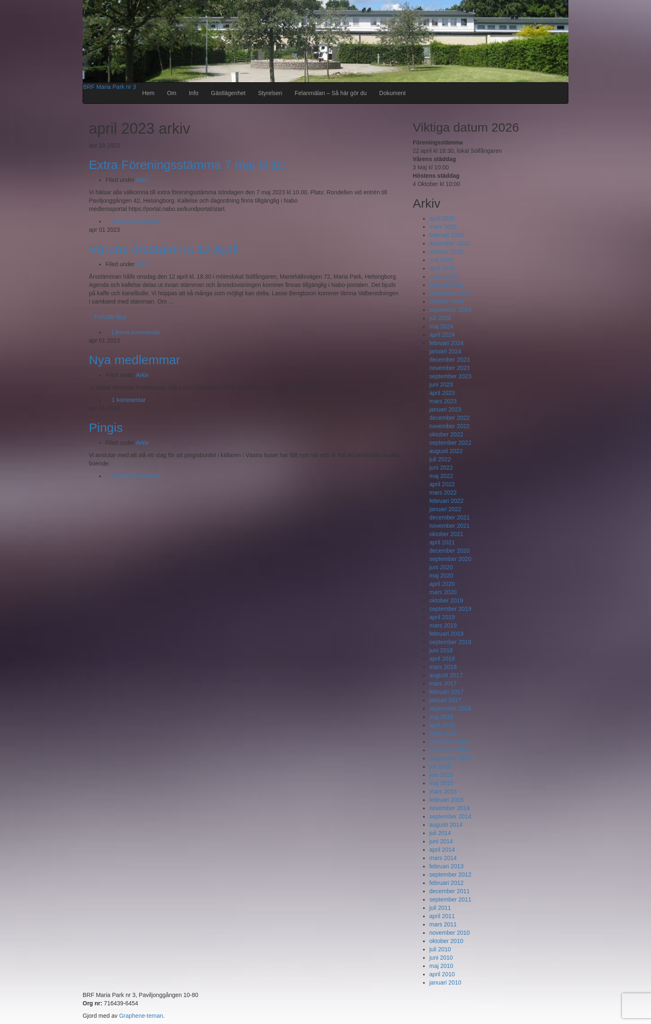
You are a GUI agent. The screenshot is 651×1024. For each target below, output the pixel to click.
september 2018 (450, 642)
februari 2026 (446, 235)
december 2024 (449, 293)
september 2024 (450, 309)
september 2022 (450, 442)
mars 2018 (443, 667)
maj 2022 (441, 476)
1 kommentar (129, 400)
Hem (148, 93)
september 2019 (450, 608)
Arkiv (142, 179)
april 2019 (442, 617)
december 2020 (449, 550)
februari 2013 (446, 866)
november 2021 (449, 525)
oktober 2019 (446, 600)
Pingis (106, 427)
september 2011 (450, 899)
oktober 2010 (446, 941)
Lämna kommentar (136, 221)
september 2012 (450, 874)
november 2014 (449, 808)
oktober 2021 (446, 534)
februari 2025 (446, 285)
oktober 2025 (446, 251)
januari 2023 (445, 409)
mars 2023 (443, 401)
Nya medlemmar (134, 360)
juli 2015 (440, 766)
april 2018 (442, 658)
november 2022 (449, 426)
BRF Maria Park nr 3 (109, 86)
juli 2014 (440, 833)
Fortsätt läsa (110, 317)
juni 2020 (441, 567)
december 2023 (449, 359)
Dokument (392, 93)
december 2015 (449, 741)
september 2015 (450, 758)
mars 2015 (443, 791)
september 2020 (450, 559)
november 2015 (449, 750)
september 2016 (450, 708)
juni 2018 (441, 650)
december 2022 (449, 417)
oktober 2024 (446, 301)
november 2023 (449, 368)
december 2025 (449, 243)
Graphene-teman (141, 1015)
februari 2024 (446, 343)
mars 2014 (443, 858)
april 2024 (442, 334)
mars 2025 (443, 276)
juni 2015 (441, 775)
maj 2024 (441, 326)
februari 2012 (446, 882)
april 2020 (442, 584)
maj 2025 (441, 260)
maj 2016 (441, 716)
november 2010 (449, 932)
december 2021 (449, 517)
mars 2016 (443, 733)
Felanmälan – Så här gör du (331, 93)
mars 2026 (443, 226)
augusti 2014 (446, 824)
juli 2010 (440, 949)
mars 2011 (443, 924)
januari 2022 (445, 509)
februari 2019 (446, 633)
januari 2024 (445, 351)
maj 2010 (441, 966)
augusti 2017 (446, 675)
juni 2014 (441, 841)
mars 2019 (443, 625)
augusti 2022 (446, 451)
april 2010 (442, 974)
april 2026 (442, 218)
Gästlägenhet (228, 93)
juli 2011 (440, 907)
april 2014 (442, 849)
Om (171, 93)
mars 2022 (443, 492)
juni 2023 (441, 384)
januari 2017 (445, 700)
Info (193, 93)
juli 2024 (440, 318)
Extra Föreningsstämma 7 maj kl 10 (187, 164)
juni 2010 (441, 957)
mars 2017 (443, 683)
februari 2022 (446, 500)
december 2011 (449, 891)
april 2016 (442, 725)
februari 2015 (446, 799)
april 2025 (442, 268)
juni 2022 (441, 467)
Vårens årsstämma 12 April (163, 249)
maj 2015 (441, 783)
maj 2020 (441, 575)
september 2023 (450, 376)
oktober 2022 (446, 434)
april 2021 (442, 542)
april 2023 (442, 393)
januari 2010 (445, 982)
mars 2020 (443, 592)
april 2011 (442, 916)
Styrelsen (270, 93)
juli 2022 (440, 459)
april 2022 (442, 484)
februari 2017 (446, 691)
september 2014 (450, 816)
